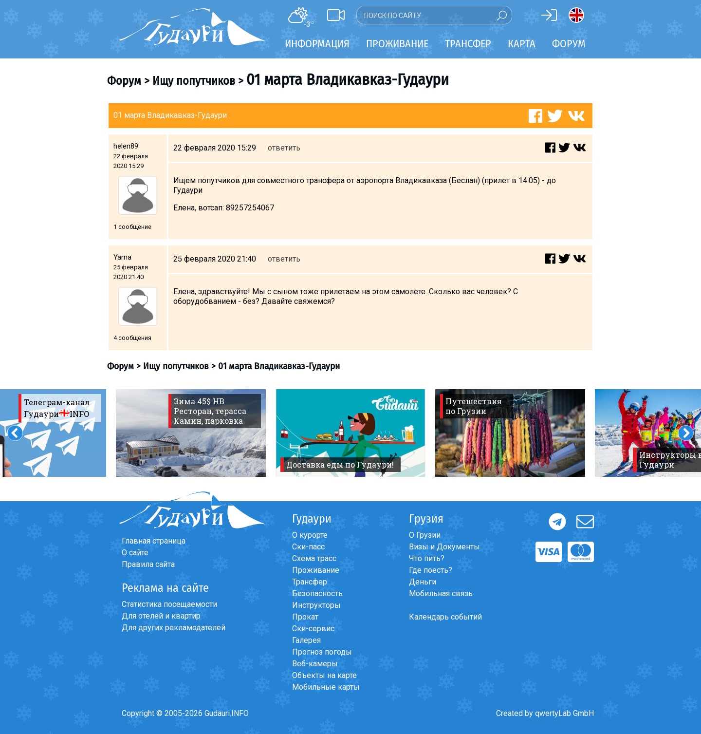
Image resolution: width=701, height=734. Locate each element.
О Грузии (425, 535)
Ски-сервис (313, 628)
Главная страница (153, 541)
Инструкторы (316, 605)
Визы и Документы (444, 546)
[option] (191, 433)
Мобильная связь (441, 593)
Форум (569, 43)
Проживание (315, 570)
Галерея (306, 640)
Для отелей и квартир (161, 616)
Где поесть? (430, 570)
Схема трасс (314, 558)
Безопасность (317, 593)
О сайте (135, 552)
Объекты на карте (324, 675)
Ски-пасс (308, 546)
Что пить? (426, 558)
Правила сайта (148, 564)
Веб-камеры (315, 663)
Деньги (422, 581)
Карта (521, 43)
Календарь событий (445, 616)
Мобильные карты (326, 687)
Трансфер (309, 581)
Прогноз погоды (322, 652)
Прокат (305, 616)
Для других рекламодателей (173, 627)
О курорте (310, 535)
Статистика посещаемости (169, 604)
